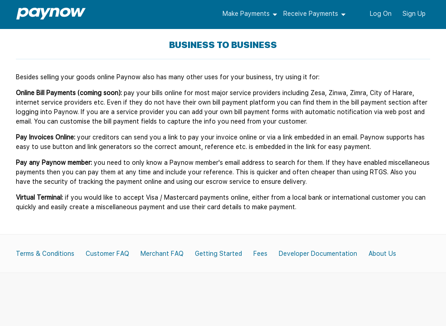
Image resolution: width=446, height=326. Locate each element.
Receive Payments (310, 13)
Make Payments (246, 13)
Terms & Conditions (45, 253)
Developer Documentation (318, 253)
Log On (381, 13)
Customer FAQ (107, 253)
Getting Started (218, 253)
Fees (260, 253)
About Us (382, 253)
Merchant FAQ (162, 253)
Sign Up (414, 13)
